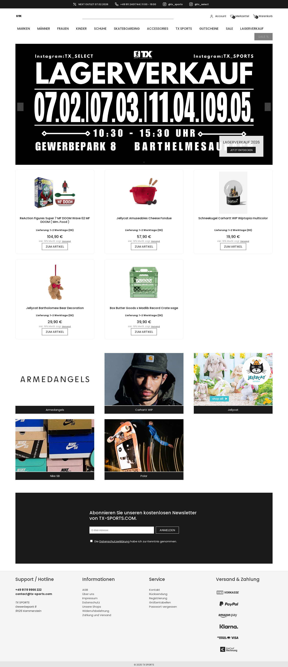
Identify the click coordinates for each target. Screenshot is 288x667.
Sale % (263, 36)
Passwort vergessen (163, 605)
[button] (144, 160)
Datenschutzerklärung (114, 540)
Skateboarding (119, 28)
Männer (40, 28)
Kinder (75, 28)
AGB (85, 588)
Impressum (90, 596)
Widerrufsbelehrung (95, 609)
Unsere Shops (91, 605)
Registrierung (158, 596)
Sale (219, 28)
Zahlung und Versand (96, 613)
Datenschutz (91, 601)
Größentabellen (160, 601)
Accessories (149, 28)
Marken (21, 28)
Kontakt (154, 588)
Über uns (88, 592)
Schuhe (93, 28)
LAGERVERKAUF (240, 28)
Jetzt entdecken (241, 148)
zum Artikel (55, 245)
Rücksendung (158, 592)
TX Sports (175, 28)
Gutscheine (200, 28)
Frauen (59, 28)
